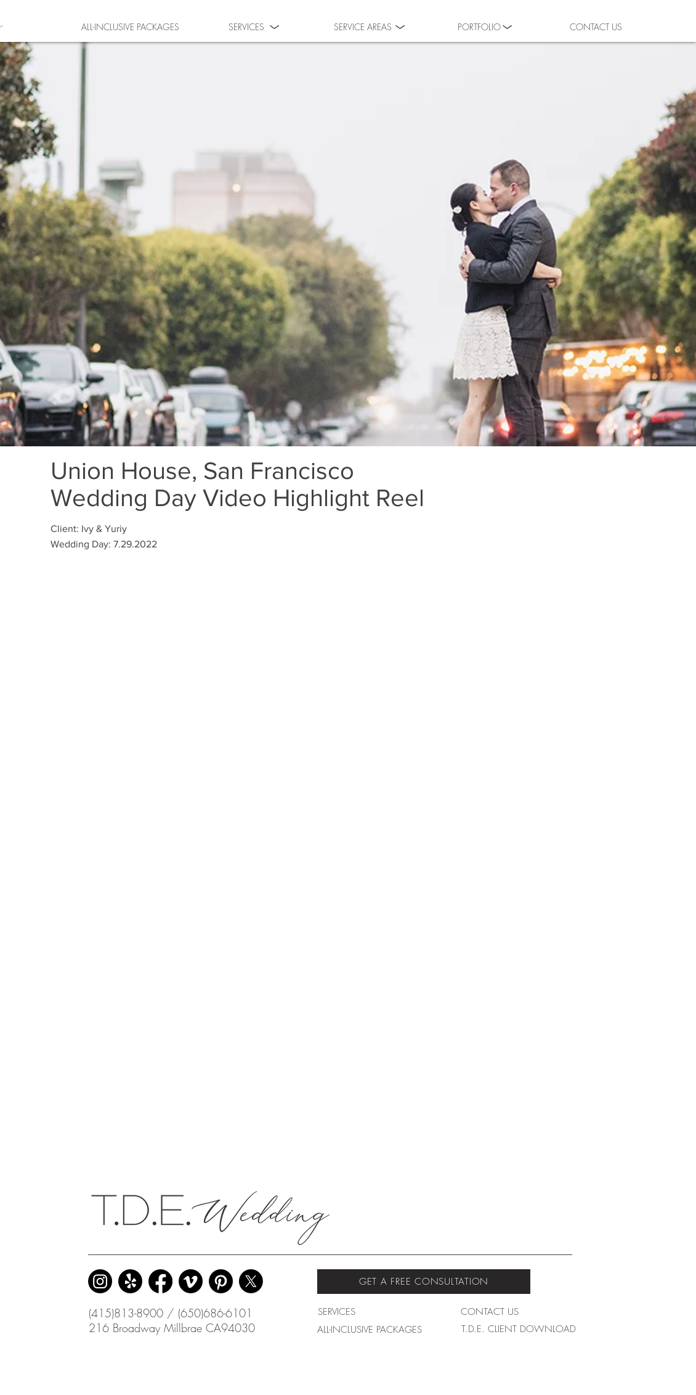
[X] (251, 1281)
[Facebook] (160, 1281)
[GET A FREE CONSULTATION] (423, 1281)
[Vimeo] (191, 1281)
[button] (479, 26)
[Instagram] (100, 1281)
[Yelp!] (130, 1281)
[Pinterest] (221, 1281)
